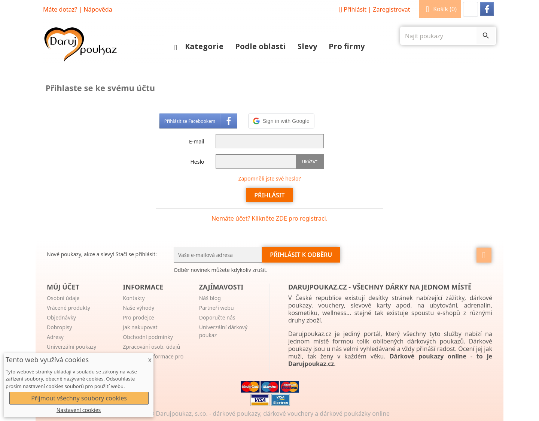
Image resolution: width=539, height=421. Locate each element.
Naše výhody (138, 307)
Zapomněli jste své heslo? (269, 178)
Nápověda (97, 9)
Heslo (197, 161)
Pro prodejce (138, 317)
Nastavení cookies (79, 410)
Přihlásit (373, 9)
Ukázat (309, 161)
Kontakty (133, 298)
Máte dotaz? (60, 9)
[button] (470, 9)
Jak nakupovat (140, 327)
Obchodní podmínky (148, 336)
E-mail (196, 141)
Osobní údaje (63, 298)
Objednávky (61, 317)
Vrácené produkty (68, 307)
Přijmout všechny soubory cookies (79, 398)
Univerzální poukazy (71, 346)
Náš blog (210, 298)
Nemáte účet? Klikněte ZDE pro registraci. (269, 218)
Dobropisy (59, 327)
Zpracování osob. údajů (151, 346)
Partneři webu (216, 307)
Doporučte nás (217, 317)
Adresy (55, 336)
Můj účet (63, 286)
